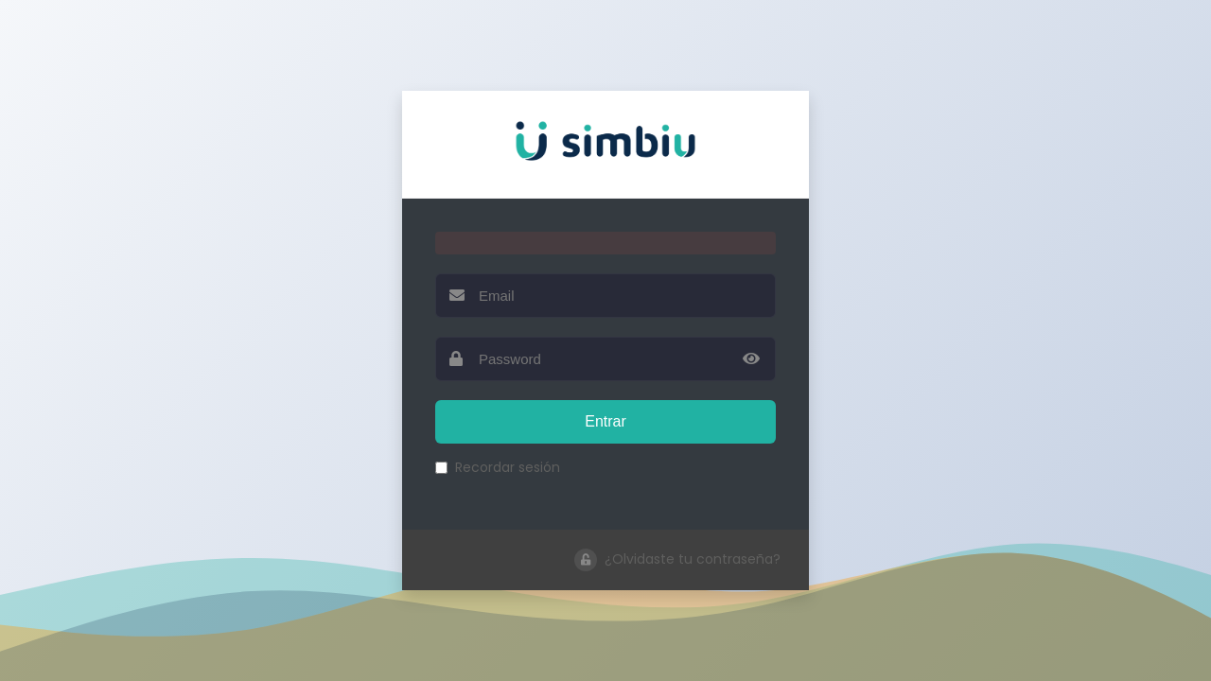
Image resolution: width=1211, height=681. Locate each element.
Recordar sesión (497, 467)
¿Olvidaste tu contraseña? (677, 560)
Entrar (605, 421)
